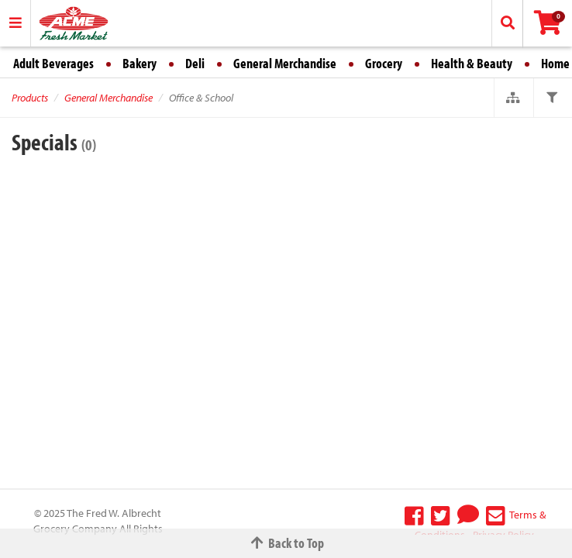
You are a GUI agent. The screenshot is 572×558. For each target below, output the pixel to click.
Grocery (383, 63)
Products (30, 98)
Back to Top (286, 543)
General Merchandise (284, 63)
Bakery (139, 63)
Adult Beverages (53, 63)
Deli (195, 63)
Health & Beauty (471, 63)
